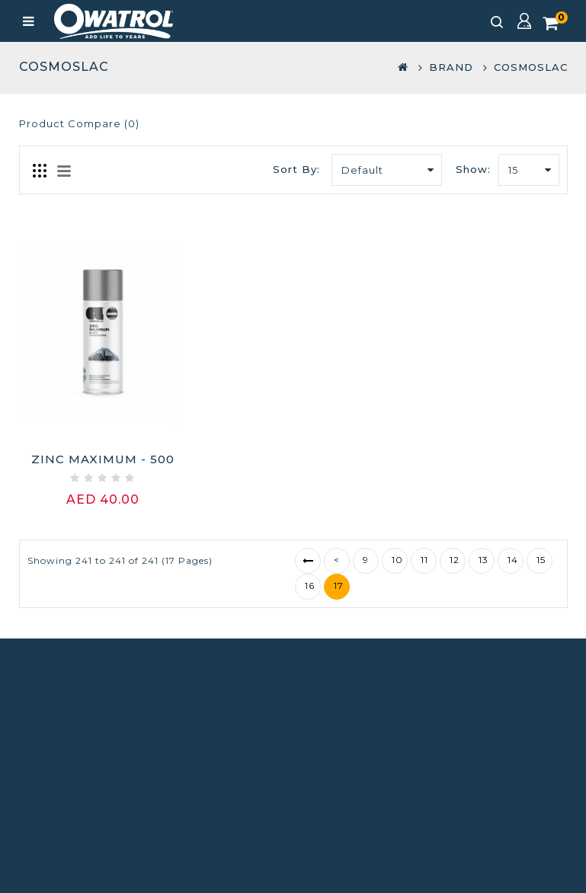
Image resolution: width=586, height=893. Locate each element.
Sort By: (296, 169)
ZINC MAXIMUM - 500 (103, 459)
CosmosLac (531, 67)
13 (483, 559)
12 (455, 559)
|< (308, 561)
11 (424, 559)
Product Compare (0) (79, 123)
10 (397, 559)
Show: (473, 169)
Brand (451, 67)
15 (541, 559)
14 (513, 559)
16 (310, 585)
